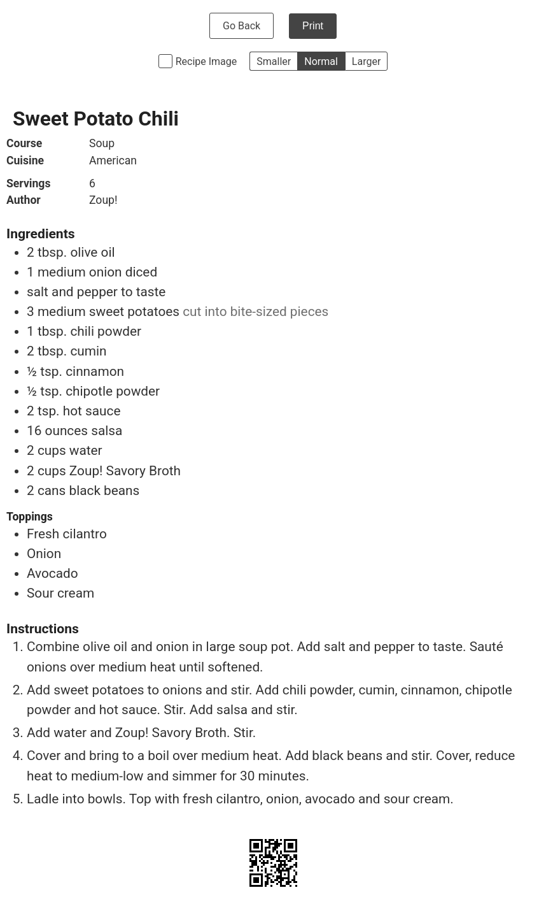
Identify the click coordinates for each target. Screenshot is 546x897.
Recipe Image (206, 61)
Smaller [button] (273, 61)
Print (312, 25)
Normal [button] (321, 61)
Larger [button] (366, 61)
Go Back (241, 26)
